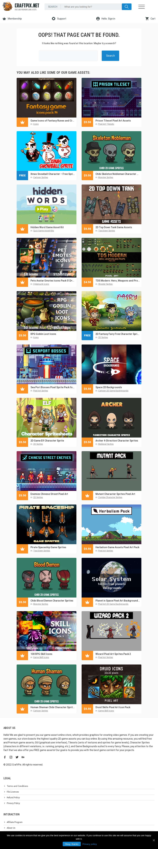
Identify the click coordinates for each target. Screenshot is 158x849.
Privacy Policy (13, 803)
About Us (11, 828)
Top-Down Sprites (106, 231)
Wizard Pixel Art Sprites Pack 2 (113, 654)
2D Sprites (103, 337)
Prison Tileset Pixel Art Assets (113, 120)
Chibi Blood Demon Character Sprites (51, 600)
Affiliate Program (15, 822)
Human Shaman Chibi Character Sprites (52, 707)
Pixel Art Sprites (40, 391)
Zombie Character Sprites (110, 497)
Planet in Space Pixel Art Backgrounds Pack (117, 600)
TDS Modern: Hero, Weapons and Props (117, 280)
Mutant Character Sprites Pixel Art (115, 494)
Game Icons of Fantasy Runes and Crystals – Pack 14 (52, 120)
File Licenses (13, 792)
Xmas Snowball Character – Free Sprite (52, 174)
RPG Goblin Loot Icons (43, 334)
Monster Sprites (105, 177)
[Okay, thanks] (153, 840)
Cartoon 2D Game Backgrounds (113, 391)
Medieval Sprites (106, 444)
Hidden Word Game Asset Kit (47, 227)
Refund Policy (13, 797)
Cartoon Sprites (40, 177)
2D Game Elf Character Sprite (47, 440)
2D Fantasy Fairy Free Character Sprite (117, 334)
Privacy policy (89, 844)
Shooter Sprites (105, 284)
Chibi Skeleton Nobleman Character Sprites (117, 174)
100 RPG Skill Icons (41, 654)
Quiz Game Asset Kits (43, 231)
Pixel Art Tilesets (106, 124)
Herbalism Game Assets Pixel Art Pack (117, 547)
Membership (12, 18)
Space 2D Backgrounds (108, 387)
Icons (36, 124)
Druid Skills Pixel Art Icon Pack (112, 707)
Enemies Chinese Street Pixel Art (49, 494)
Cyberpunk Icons (41, 284)
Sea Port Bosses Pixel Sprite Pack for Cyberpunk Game (52, 387)
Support (59, 18)
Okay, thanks (72, 844)
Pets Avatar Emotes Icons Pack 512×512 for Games (52, 280)
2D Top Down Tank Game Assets (113, 227)
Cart (150, 18)
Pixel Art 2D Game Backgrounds (113, 604)
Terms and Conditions (17, 786)
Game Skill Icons (41, 657)
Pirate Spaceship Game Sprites (48, 547)
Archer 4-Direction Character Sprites (116, 440)
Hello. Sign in (105, 18)
